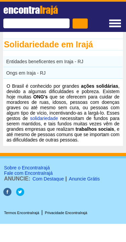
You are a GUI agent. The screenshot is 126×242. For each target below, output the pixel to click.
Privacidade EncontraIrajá (66, 213)
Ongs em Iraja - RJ (25, 73)
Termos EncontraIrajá (21, 213)
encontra (30, 9)
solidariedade (44, 118)
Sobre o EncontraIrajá (27, 167)
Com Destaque (48, 179)
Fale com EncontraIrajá (28, 173)
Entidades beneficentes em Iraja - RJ (44, 61)
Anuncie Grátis (84, 179)
